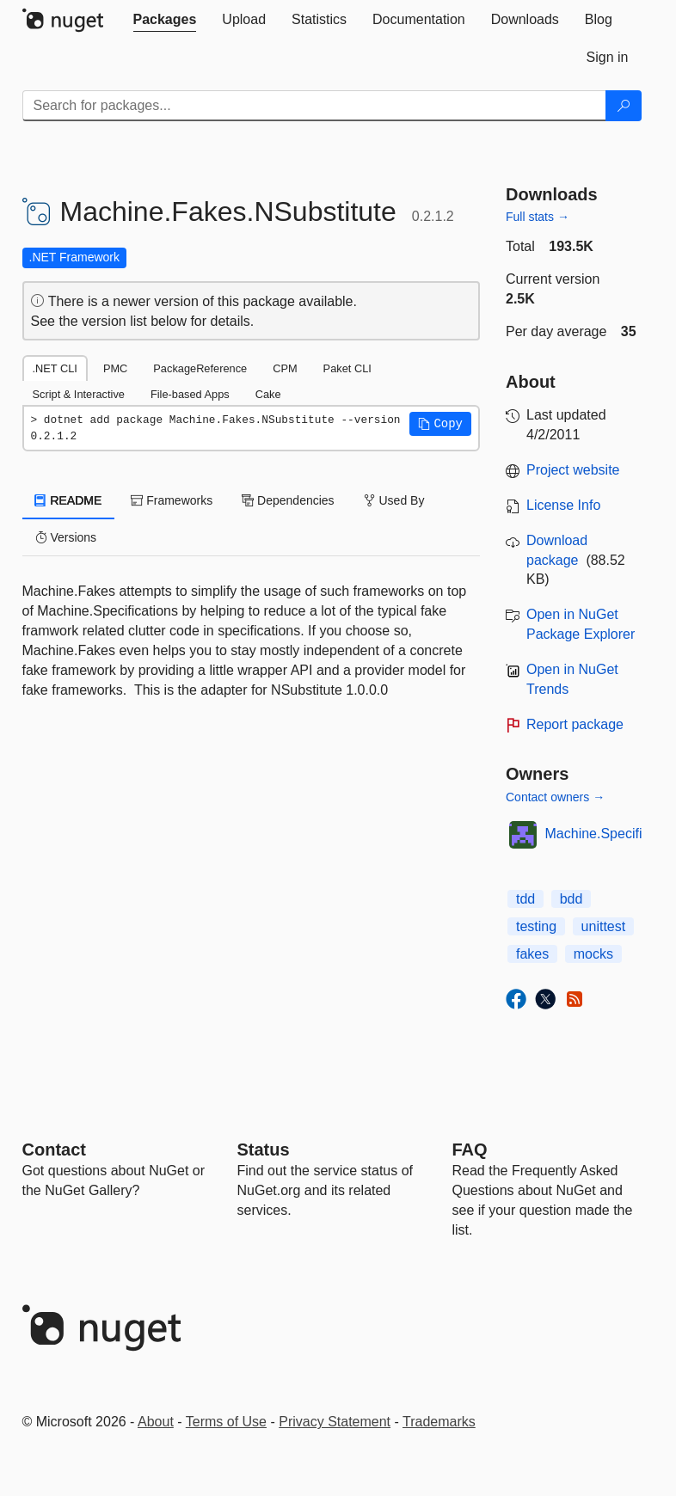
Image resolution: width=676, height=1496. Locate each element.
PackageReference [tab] (200, 368)
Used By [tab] (394, 500)
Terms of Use (226, 1421)
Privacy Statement (334, 1421)
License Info (563, 505)
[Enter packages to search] (314, 105)
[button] (440, 424)
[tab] (165, 20)
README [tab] (68, 500)
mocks (593, 954)
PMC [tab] (115, 368)
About (156, 1421)
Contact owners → (555, 797)
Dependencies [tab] (288, 500)
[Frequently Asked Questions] (470, 1149)
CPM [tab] (285, 368)
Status (263, 1149)
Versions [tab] (66, 537)
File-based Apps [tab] (190, 394)
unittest (603, 926)
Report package (575, 724)
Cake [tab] (268, 394)
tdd (525, 899)
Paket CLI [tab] (347, 368)
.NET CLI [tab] (55, 368)
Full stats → (537, 217)
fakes (532, 954)
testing (536, 926)
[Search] (623, 105)
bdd (571, 899)
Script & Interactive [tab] (79, 394)
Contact (54, 1149)
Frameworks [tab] (171, 500)
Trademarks (439, 1421)
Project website (573, 470)
